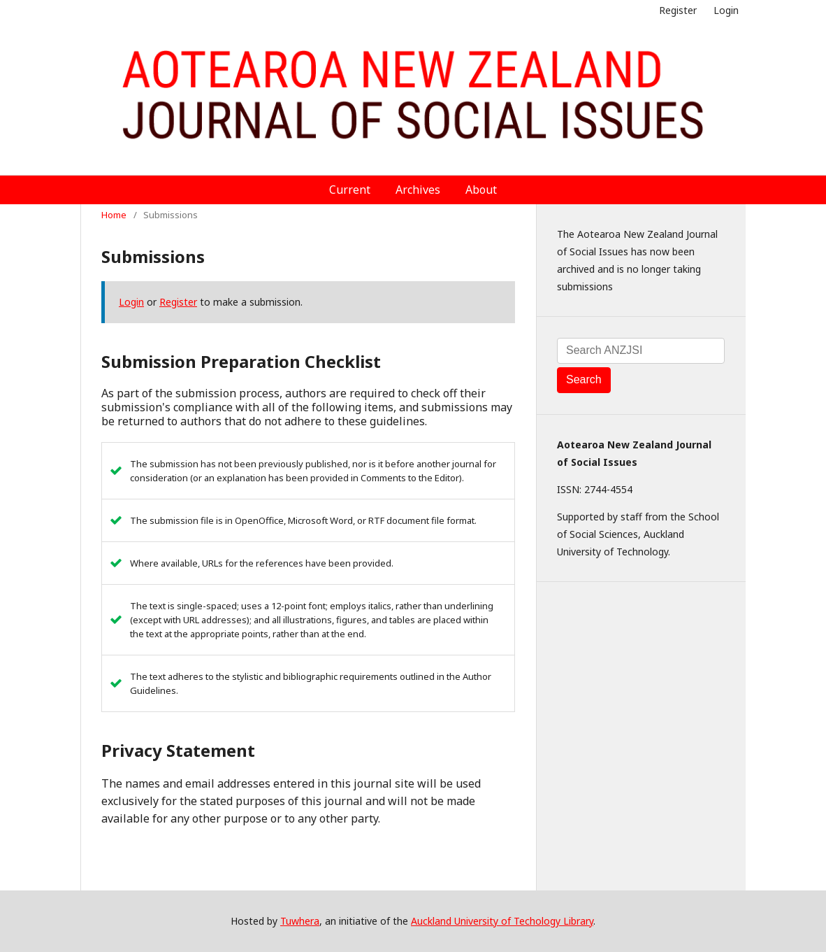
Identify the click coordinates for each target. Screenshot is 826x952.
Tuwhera (299, 921)
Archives (418, 189)
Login (726, 10)
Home (113, 214)
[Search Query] (641, 351)
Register (678, 10)
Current (349, 189)
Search (584, 379)
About (481, 189)
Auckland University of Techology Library (502, 921)
